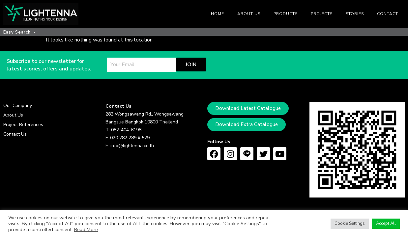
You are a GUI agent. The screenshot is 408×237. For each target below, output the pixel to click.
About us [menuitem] (248, 13)
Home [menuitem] (217, 13)
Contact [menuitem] (387, 13)
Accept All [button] (386, 223)
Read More (86, 229)
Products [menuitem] (286, 13)
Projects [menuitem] (322, 13)
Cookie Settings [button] (350, 223)
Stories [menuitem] (355, 13)
